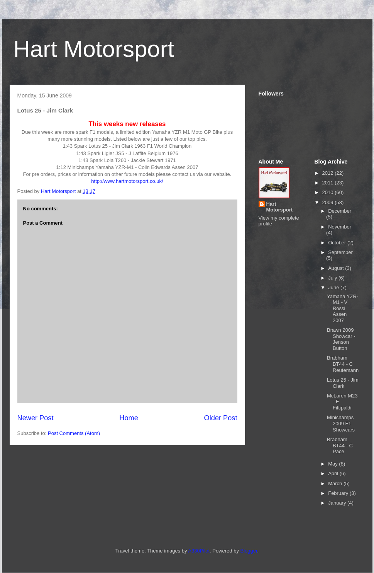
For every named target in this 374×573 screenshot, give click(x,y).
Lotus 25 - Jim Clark (343, 383)
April (334, 473)
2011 (328, 183)
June (334, 287)
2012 (328, 173)
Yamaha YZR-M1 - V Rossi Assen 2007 (342, 308)
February (339, 493)
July (333, 278)
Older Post (220, 418)
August (336, 268)
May (333, 464)
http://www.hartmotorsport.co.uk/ (127, 181)
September (340, 252)
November (339, 227)
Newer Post (35, 418)
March (336, 483)
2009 (328, 202)
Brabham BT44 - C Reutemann (343, 364)
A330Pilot (199, 551)
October (337, 243)
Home (128, 418)
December (339, 211)
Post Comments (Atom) (74, 433)
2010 (328, 192)
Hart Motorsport (94, 49)
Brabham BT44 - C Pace (340, 445)
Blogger (248, 551)
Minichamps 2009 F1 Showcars (341, 423)
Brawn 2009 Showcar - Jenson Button (341, 339)
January (337, 503)
